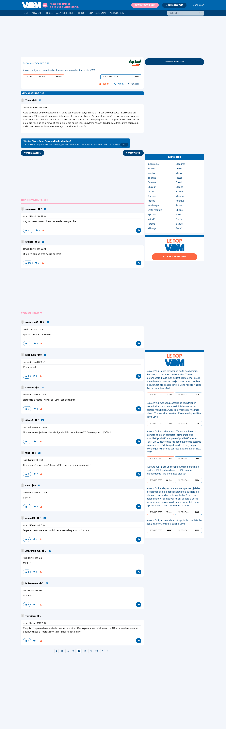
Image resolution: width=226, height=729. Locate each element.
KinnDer (29, 388)
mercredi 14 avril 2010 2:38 (34, 395)
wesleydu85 (31, 322)
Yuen (28, 101)
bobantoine (31, 583)
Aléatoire (37, 13)
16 (73, 651)
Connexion (198, 5)
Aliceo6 (29, 420)
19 (91, 651)
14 (62, 651)
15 (68, 651)
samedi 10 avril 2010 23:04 (34, 249)
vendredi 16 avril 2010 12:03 (35, 493)
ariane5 (29, 242)
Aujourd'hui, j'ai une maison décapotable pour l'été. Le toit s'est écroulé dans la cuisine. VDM (174, 522)
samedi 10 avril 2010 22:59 (34, 216)
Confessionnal (97, 13)
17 (79, 651)
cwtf (27, 486)
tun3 (28, 453)
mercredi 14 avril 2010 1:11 (34, 362)
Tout (25, 13)
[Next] (56, 651)
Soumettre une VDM (145, 5)
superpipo (31, 209)
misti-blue (30, 355)
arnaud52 (30, 518)
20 (96, 651)
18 (85, 651)
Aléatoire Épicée (65, 13)
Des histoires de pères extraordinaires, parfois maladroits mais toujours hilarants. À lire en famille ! (75, 143)
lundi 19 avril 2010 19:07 (33, 591)
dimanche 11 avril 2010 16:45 (35, 108)
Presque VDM (117, 13)
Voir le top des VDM (174, 257)
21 (102, 651)
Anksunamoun (33, 551)
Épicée (49, 13)
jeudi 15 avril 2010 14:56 (33, 460)
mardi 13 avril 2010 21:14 (33, 330)
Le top (81, 13)
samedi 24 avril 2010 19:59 (34, 623)
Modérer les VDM (174, 5)
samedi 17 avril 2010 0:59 (34, 525)
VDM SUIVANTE (133, 153)
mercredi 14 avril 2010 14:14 (35, 427)
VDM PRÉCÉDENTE (32, 153)
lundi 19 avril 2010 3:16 (32, 558)
